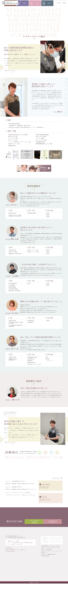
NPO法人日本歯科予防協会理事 (42, 134)
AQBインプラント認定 (12, 136)
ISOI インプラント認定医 (41, 136)
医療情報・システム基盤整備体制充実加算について (49, 556)
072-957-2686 (17, 522)
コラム (40, 2)
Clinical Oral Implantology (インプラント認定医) (18, 134)
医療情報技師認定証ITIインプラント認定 (44, 143)
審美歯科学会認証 (12, 145)
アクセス (52, 2)
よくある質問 (58, 2)
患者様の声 (52, 548)
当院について (28, 2)
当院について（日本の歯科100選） (47, 551)
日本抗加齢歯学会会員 (40, 141)
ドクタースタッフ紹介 (56, 549)
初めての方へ (21, 2)
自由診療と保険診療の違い (46, 548)
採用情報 (64, 2)
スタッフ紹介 (46, 2)
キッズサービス (49, 549)
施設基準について (44, 554)
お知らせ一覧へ (56, 478)
